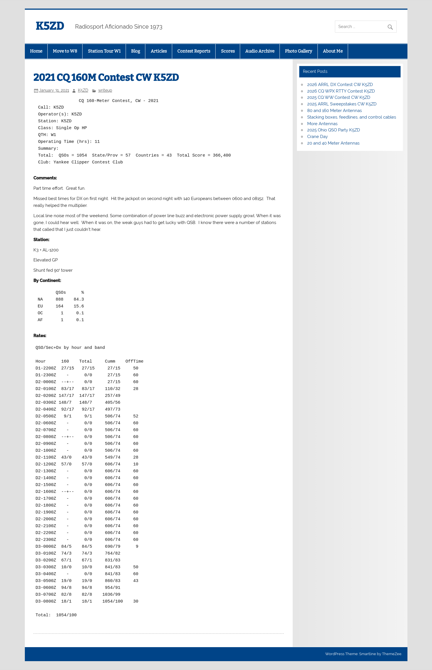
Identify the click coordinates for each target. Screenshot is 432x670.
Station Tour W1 (104, 51)
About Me (333, 51)
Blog (135, 51)
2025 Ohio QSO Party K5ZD (333, 130)
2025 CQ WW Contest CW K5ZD (338, 97)
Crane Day (317, 136)
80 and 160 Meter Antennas (334, 110)
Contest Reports (193, 51)
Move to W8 (65, 51)
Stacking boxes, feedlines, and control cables (351, 117)
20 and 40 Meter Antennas (333, 143)
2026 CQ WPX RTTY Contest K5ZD (341, 91)
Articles (159, 51)
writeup (105, 90)
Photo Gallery (298, 51)
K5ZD (50, 26)
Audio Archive (259, 51)
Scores (228, 51)
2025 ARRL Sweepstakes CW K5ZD (342, 104)
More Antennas (322, 123)
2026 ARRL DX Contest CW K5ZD (340, 84)
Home (36, 51)
